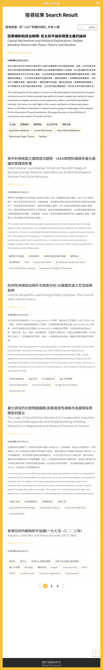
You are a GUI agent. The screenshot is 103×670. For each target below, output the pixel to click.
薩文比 (23, 569)
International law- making (22, 276)
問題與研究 (51, 3)
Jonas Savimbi (70, 575)
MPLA (84, 575)
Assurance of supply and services (55, 276)
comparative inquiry (50, 515)
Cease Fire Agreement (49, 581)
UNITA (12, 581)
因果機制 (24, 125)
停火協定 (28, 575)
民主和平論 (52, 125)
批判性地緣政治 (16, 386)
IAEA (26, 270)
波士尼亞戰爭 (66, 386)
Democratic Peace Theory (21, 137)
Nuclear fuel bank (42, 270)
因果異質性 (47, 509)
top (95, 655)
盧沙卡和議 (14, 575)
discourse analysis (42, 392)
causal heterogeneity (75, 515)
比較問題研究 (30, 509)
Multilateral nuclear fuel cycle (70, 270)
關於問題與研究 (51, 664)
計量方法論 (14, 509)
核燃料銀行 (34, 264)
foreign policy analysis (66, 392)
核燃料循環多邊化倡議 (55, 264)
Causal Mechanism (43, 131)
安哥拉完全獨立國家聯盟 (67, 569)
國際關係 (37, 125)
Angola (54, 575)
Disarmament (72, 581)
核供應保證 (14, 270)
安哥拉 (12, 569)
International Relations (68, 131)
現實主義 (66, 125)
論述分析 (33, 386)
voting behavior (17, 521)
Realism (43, 137)
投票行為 (61, 509)
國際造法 (74, 264)
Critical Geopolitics (18, 392)
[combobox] (88, 27)
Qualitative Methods (19, 131)
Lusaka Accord (27, 581)
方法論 (12, 125)
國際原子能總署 (16, 264)
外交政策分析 (48, 386)
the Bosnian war (17, 398)
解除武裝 (42, 575)
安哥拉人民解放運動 (41, 569)
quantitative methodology (22, 515)
